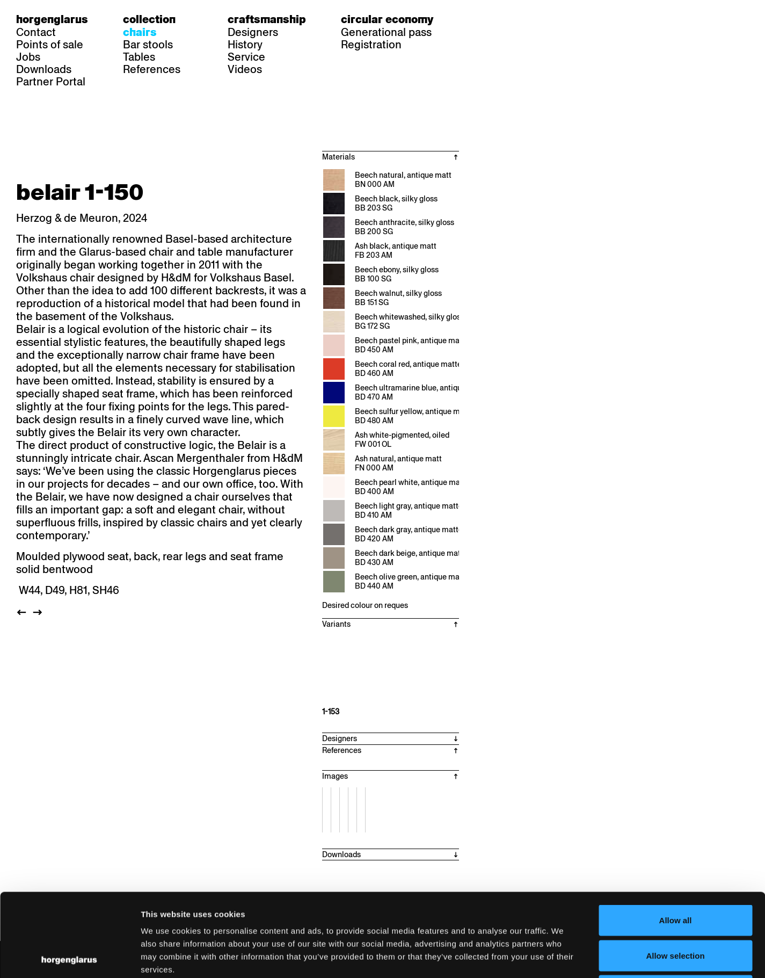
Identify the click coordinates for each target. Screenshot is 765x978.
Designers (253, 32)
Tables (139, 57)
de (474, 19)
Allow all (675, 837)
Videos (245, 69)
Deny (676, 907)
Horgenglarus (52, 19)
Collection (149, 19)
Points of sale (49, 44)
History (245, 44)
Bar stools (148, 44)
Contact (36, 32)
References (151, 69)
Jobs (28, 57)
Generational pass (386, 32)
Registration (371, 44)
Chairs (140, 32)
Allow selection (675, 872)
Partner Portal (50, 81)
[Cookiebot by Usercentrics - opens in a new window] (69, 957)
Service (246, 57)
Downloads (43, 69)
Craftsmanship (267, 19)
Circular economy (387, 19)
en (515, 19)
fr (495, 19)
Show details (561, 956)
